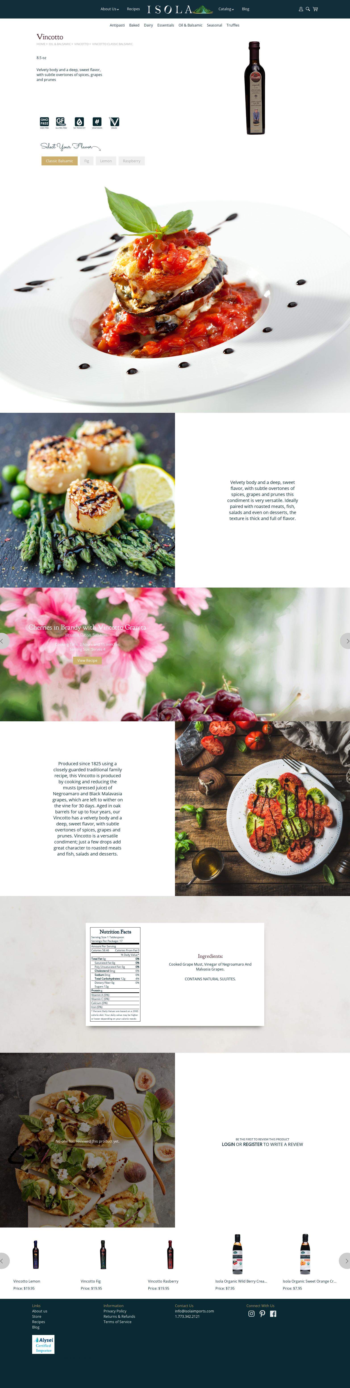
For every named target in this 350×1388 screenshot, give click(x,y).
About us (39, 1311)
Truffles (233, 25)
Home (41, 44)
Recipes (133, 8)
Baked (134, 25)
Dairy (148, 25)
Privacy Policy (115, 1311)
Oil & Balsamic (190, 25)
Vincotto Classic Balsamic (112, 44)
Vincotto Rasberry (163, 1281)
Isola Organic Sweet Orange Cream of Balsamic (310, 1281)
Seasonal (214, 25)
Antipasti (117, 25)
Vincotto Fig (91, 1281)
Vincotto (81, 44)
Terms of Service (117, 1321)
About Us (110, 8)
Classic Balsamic (59, 160)
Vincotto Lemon (26, 1281)
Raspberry (131, 160)
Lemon (106, 160)
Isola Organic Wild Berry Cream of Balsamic (242, 1281)
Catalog (226, 8)
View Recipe (87, 660)
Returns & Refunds (119, 1316)
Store (36, 1316)
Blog (245, 8)
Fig (86, 160)
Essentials (165, 25)
